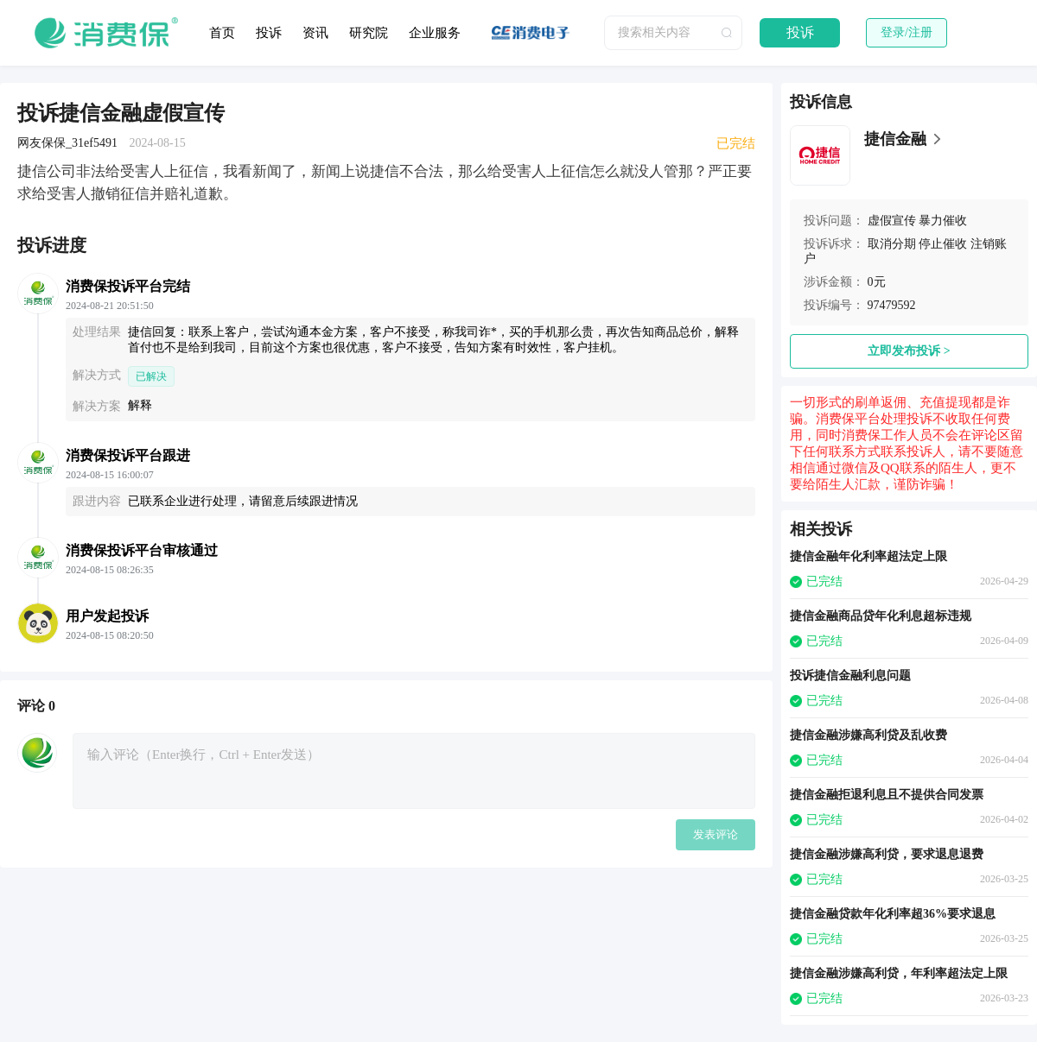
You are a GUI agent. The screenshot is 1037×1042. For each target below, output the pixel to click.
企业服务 (435, 33)
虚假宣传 (892, 220)
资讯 (315, 33)
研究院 (368, 33)
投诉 (269, 33)
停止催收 (943, 243)
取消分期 (892, 243)
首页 (222, 33)
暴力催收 (943, 220)
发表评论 (715, 834)
